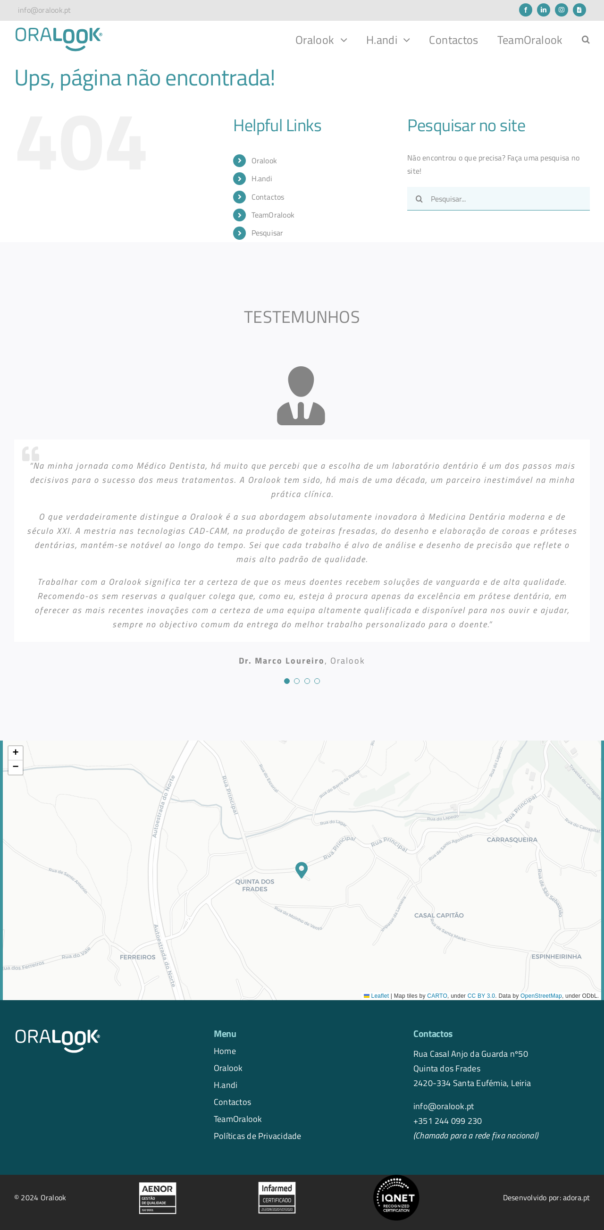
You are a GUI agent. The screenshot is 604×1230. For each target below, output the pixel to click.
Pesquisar (268, 232)
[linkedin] (543, 10)
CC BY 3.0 (481, 996)
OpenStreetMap (541, 996)
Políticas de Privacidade (258, 1135)
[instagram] (561, 10)
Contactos (268, 197)
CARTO (437, 996)
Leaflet (376, 996)
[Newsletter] (579, 10)
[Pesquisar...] (498, 199)
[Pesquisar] (419, 199)
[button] (586, 40)
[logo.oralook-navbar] (59, 30)
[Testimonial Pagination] (287, 681)
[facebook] (525, 10)
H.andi (262, 178)
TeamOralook (273, 215)
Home (225, 1050)
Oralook (264, 160)
